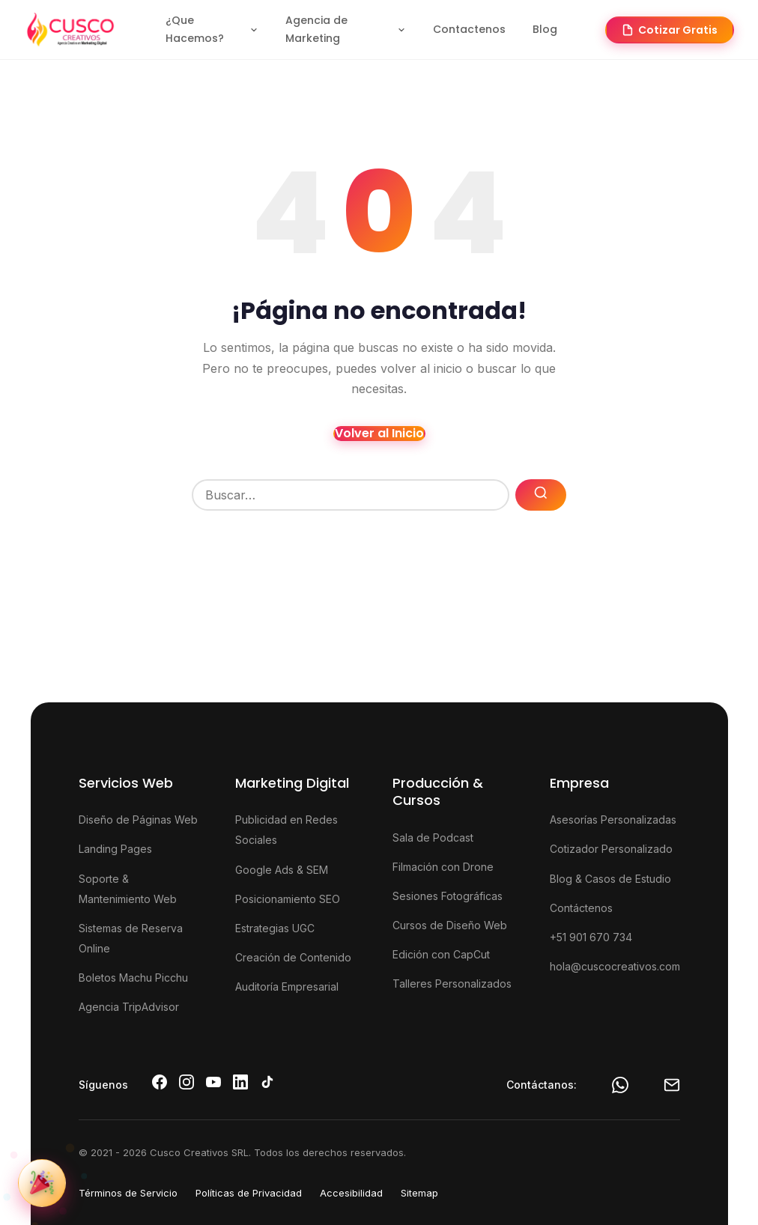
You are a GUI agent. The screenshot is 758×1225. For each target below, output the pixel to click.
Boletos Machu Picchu (133, 977)
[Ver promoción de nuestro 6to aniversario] (42, 1183)
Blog (545, 29)
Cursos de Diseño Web (449, 925)
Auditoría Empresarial (287, 986)
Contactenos (469, 29)
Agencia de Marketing (345, 29)
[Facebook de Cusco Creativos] (159, 1081)
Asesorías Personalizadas (613, 819)
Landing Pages (115, 848)
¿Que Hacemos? (212, 29)
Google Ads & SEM (281, 869)
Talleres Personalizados (452, 983)
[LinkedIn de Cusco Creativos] (240, 1081)
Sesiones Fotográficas (447, 896)
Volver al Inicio (379, 433)
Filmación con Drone (443, 866)
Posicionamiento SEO (287, 899)
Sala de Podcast (432, 837)
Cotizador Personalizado (611, 848)
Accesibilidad (351, 1193)
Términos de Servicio (128, 1193)
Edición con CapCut (441, 954)
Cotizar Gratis (670, 29)
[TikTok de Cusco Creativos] (267, 1081)
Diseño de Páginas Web (138, 819)
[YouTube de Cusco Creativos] (213, 1081)
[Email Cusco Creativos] (672, 1085)
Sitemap (419, 1193)
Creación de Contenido (293, 957)
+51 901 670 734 (591, 937)
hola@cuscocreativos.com (615, 966)
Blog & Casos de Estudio (610, 878)
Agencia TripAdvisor (129, 1006)
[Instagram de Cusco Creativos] (186, 1081)
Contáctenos (581, 908)
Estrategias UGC (275, 928)
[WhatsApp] (620, 1085)
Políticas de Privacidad (248, 1193)
